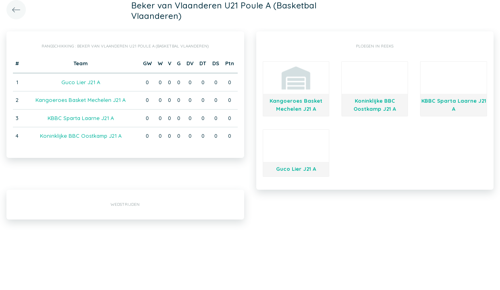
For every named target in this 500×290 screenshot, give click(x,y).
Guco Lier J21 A (80, 82)
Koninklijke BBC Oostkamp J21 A (80, 136)
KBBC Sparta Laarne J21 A (81, 118)
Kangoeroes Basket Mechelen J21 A (81, 100)
